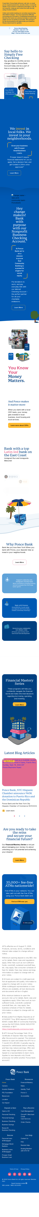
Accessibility (25, 1096)
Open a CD (6, 1111)
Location (5, 1099)
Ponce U (24, 1092)
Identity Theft (25, 1089)
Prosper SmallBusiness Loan (7, 1156)
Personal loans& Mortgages (7, 1139)
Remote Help (25, 1145)
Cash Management (27, 1111)
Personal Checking (8, 1114)
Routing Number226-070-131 (26, 1150)
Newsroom (5, 1096)
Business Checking (8, 1121)
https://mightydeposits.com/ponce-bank (17, 1029)
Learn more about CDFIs (19, 425)
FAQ (22, 1142)
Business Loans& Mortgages (7, 1151)
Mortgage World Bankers (7, 1145)
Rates (23, 1086)
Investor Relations (8, 1089)
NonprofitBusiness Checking (8, 1129)
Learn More (11, 76)
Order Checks (25, 1122)
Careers (5, 1086)
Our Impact (5, 1103)
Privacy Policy (25, 1169)
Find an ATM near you (18, 901)
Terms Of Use (14, 1169)
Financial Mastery (27, 1082)
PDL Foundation (7, 1092)
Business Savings (8, 1124)
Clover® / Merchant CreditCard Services (27, 1117)
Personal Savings (8, 1118)
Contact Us (24, 1138)
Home (4, 1082)
